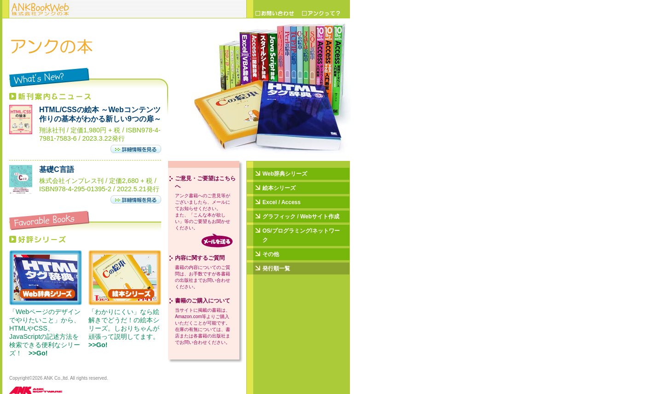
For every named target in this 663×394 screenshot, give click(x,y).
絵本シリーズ (279, 188)
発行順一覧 (276, 268)
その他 (270, 254)
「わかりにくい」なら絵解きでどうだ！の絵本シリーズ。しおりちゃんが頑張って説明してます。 (127, 328)
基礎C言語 (56, 169)
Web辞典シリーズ (284, 174)
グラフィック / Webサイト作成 (300, 216)
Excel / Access (281, 202)
